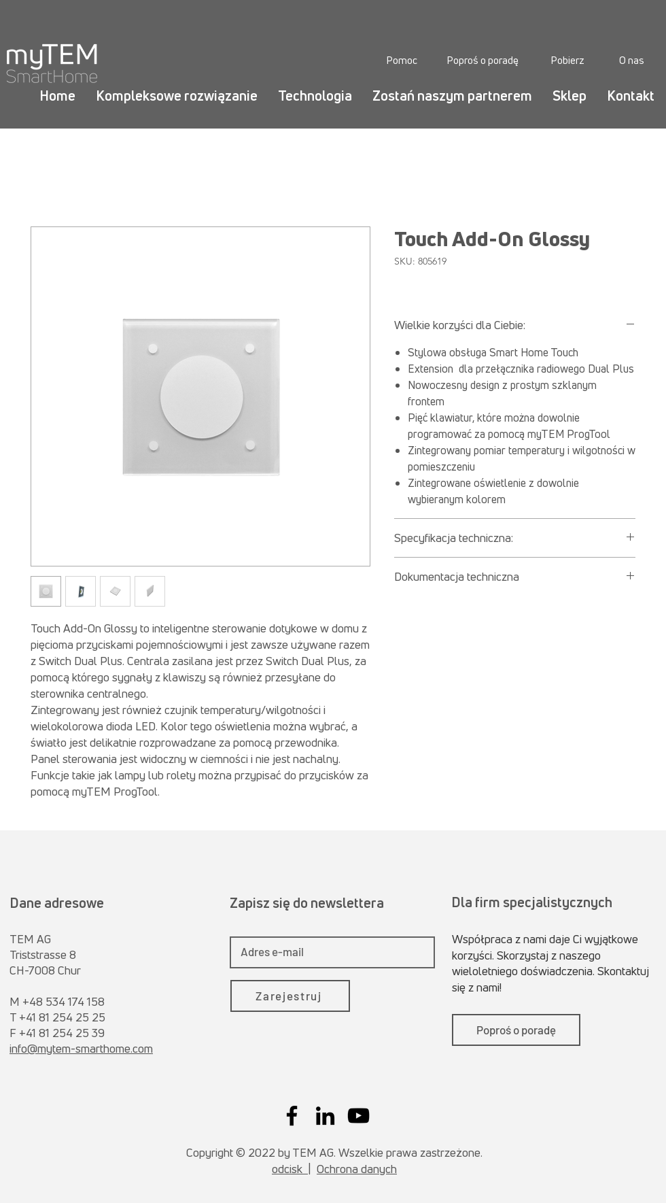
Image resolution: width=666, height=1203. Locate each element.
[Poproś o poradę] (482, 60)
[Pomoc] (401, 60)
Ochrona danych (357, 1168)
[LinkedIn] (325, 1115)
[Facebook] (292, 1115)
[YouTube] (358, 1115)
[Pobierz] (567, 60)
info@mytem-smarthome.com (81, 1048)
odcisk (290, 1168)
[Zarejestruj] (290, 996)
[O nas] (632, 60)
